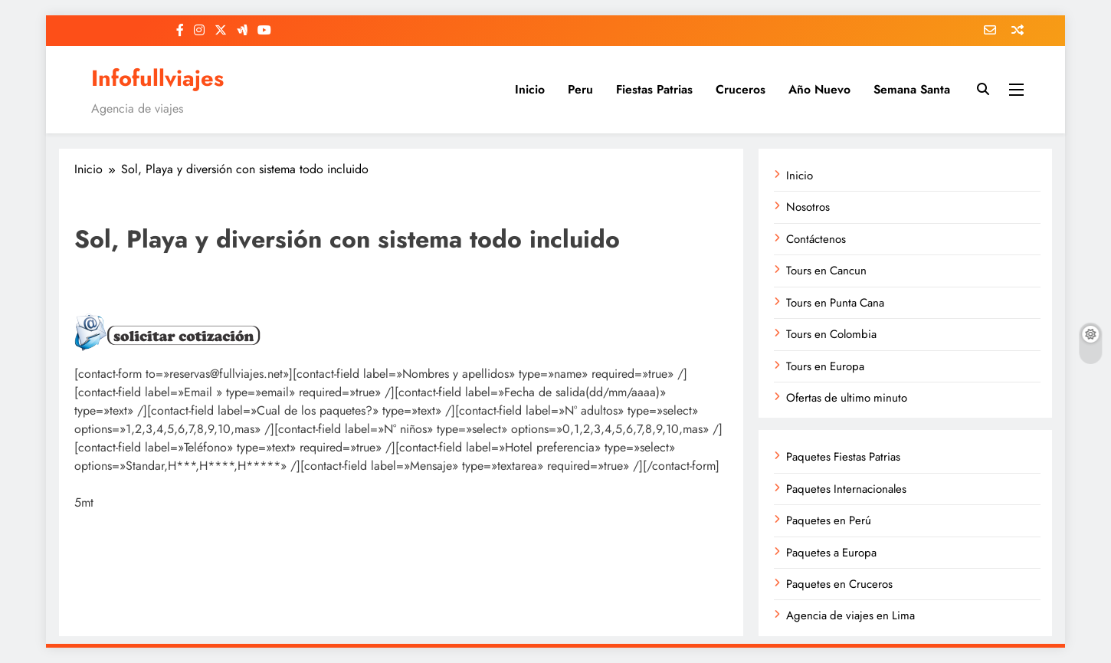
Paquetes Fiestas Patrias (843, 456)
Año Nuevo (819, 89)
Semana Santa (911, 89)
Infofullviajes (157, 78)
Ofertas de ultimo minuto (846, 397)
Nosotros (808, 207)
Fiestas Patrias (654, 89)
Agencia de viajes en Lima (850, 615)
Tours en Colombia (831, 334)
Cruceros (740, 89)
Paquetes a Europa (831, 552)
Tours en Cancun (826, 270)
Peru (580, 89)
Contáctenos (816, 239)
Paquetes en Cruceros (839, 584)
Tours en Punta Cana (835, 302)
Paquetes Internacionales (846, 489)
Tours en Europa (825, 366)
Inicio (530, 89)
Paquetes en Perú (828, 520)
